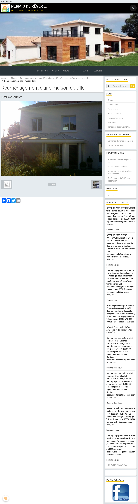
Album (66, 71)
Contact (55, 71)
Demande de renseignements (120, 141)
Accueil (4, 78)
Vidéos (76, 71)
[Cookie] (6, 498)
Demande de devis (116, 145)
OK (132, 86)
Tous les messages (117, 465)
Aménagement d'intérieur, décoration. (36, 78)
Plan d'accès (113, 109)
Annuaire (98, 71)
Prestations (113, 105)
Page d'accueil (42, 71)
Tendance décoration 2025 (119, 127)
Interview (112, 122)
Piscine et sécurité (115, 118)
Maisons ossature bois (117, 166)
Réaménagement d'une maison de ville (72, 78)
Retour (52, 185)
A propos (111, 100)
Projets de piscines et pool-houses (119, 160)
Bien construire (114, 113)
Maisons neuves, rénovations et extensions (120, 172)
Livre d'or (86, 71)
